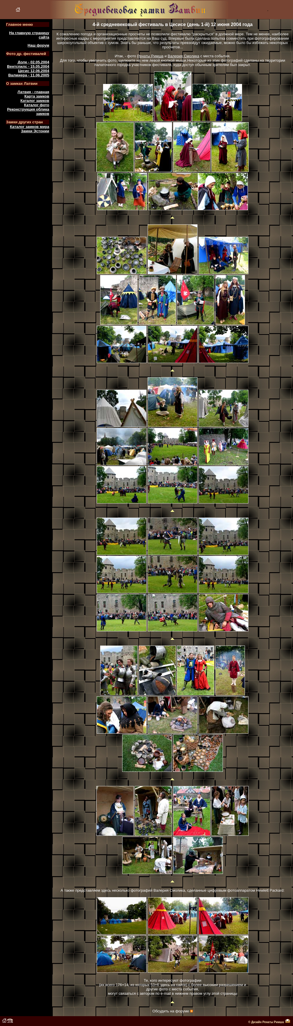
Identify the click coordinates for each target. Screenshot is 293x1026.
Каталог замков (35, 100)
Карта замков (36, 96)
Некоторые (196, 60)
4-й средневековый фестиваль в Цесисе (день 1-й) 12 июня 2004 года (173, 24)
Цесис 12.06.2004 (33, 71)
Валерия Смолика (183, 56)
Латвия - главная (33, 92)
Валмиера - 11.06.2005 (28, 75)
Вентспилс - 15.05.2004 (28, 66)
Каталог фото (36, 105)
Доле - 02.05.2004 (33, 62)
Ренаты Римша (150, 56)
